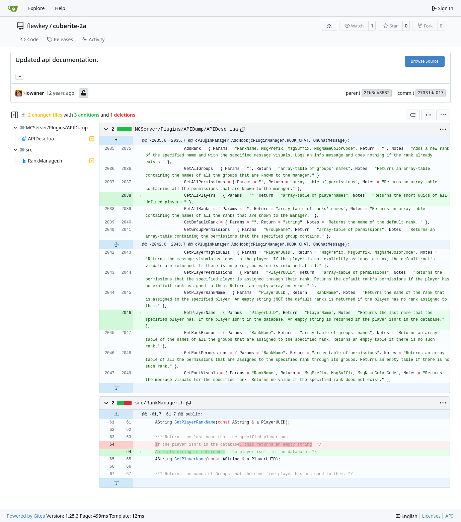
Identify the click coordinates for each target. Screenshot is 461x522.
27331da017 (430, 92)
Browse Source (425, 61)
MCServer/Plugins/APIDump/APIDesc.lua (186, 129)
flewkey (37, 25)
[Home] (12, 8)
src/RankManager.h (159, 403)
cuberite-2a (69, 25)
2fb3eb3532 (377, 92)
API (449, 516)
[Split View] (428, 115)
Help (60, 8)
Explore (36, 8)
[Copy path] (242, 129)
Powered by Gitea (26, 516)
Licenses (431, 516)
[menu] (443, 115)
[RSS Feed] (329, 26)
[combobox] (413, 115)
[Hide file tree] (14, 115)
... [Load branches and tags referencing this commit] (19, 76)
